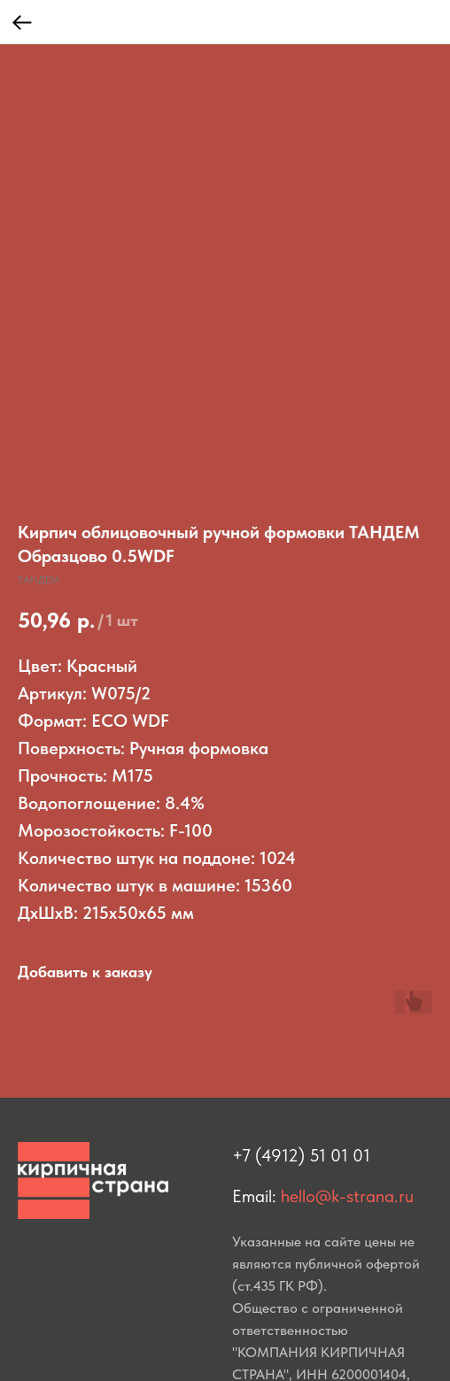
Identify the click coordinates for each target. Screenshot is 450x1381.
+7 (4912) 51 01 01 (301, 1155)
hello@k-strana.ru (347, 1196)
